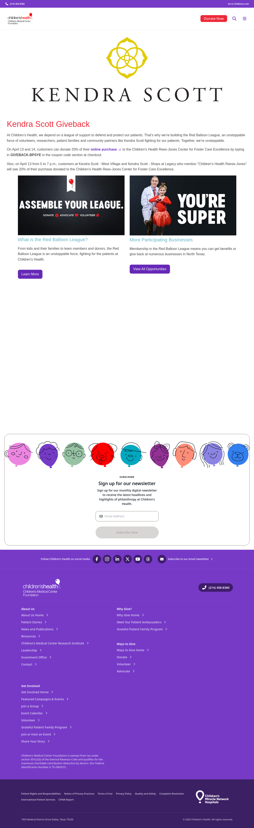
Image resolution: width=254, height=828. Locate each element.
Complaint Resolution (171, 793)
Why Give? (124, 609)
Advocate (126, 671)
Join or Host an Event (38, 734)
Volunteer (126, 664)
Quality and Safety (145, 793)
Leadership (31, 650)
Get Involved (30, 686)
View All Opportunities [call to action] (149, 269)
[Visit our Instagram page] (107, 559)
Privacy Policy (124, 793)
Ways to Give (126, 644)
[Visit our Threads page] (148, 559)
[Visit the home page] (20, 18)
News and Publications (40, 629)
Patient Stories (34, 622)
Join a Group (32, 706)
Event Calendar (34, 713)
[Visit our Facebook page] (97, 559)
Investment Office (36, 657)
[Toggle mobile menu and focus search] (234, 18)
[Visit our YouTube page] (138, 559)
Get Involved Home (37, 692)
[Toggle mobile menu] (244, 18)
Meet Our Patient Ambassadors (142, 622)
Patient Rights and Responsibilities (41, 793)
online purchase (106, 149)
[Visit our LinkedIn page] (117, 559)
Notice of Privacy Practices (79, 793)
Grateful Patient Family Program (142, 629)
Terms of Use (105, 793)
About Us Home (35, 615)
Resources (31, 636)
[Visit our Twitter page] (127, 559)
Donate (124, 657)
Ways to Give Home (133, 650)
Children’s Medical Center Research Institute (55, 643)
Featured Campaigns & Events (45, 699)
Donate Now (214, 18)
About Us (28, 609)
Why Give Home (131, 615)
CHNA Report (66, 799)
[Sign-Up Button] (127, 532)
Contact (29, 664)
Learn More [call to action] (30, 274)
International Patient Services (38, 799)
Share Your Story (35, 741)
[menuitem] (213, 18)
